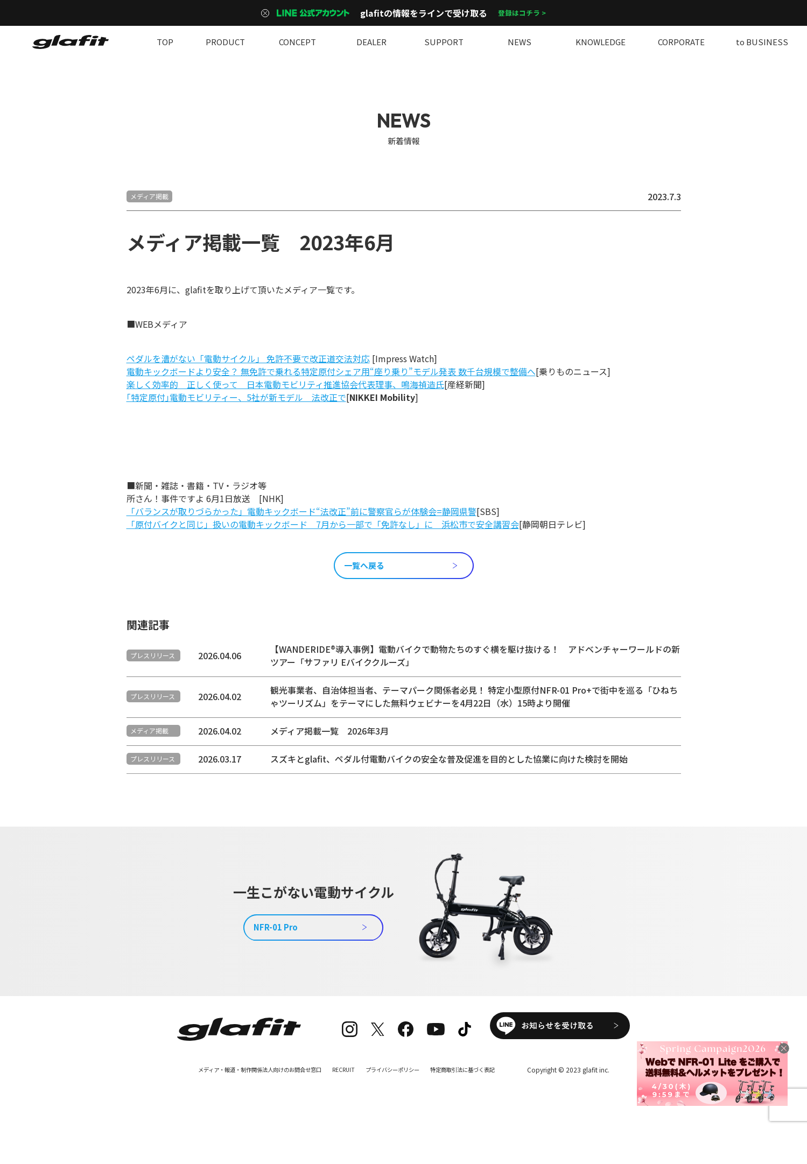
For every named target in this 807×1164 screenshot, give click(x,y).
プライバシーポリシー (400, 1099)
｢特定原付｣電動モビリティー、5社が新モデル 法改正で (236, 397)
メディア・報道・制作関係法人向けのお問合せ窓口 (246, 1099)
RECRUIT (344, 1099)
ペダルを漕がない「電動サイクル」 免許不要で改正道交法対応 (248, 358)
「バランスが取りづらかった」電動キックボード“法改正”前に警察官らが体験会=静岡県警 (301, 511)
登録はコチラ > (522, 12)
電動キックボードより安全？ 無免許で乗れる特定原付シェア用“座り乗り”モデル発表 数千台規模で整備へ (331, 371)
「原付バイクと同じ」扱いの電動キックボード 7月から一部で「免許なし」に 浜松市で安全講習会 (323, 524)
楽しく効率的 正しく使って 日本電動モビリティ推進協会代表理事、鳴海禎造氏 (285, 384)
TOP (165, 41)
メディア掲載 (149, 196)
